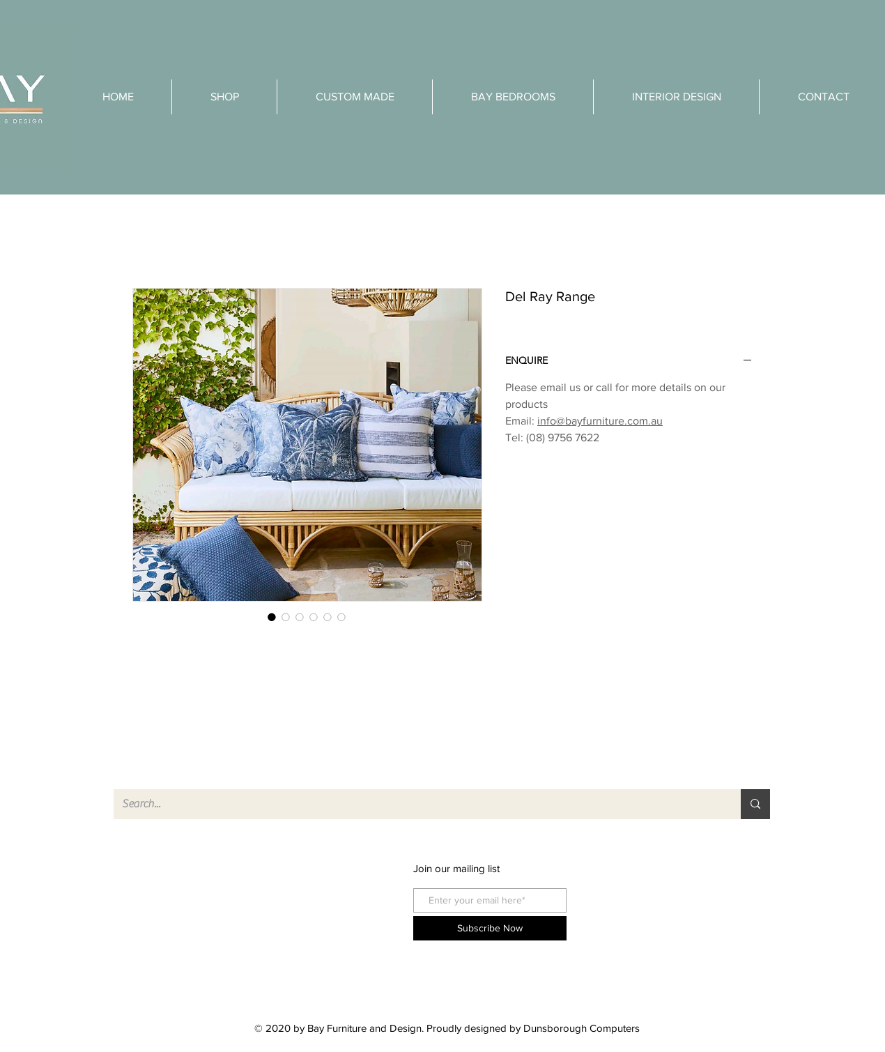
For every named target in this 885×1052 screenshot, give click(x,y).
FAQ (627, 866)
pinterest (308, 918)
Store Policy (643, 916)
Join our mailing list (456, 868)
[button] (676, 96)
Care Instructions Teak (669, 941)
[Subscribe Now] (490, 928)
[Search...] (416, 804)
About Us (171, 893)
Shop (162, 868)
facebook (310, 868)
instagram (311, 893)
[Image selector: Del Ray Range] (272, 617)
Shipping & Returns (660, 891)
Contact (167, 918)
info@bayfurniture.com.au (600, 421)
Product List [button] (176, 944)
